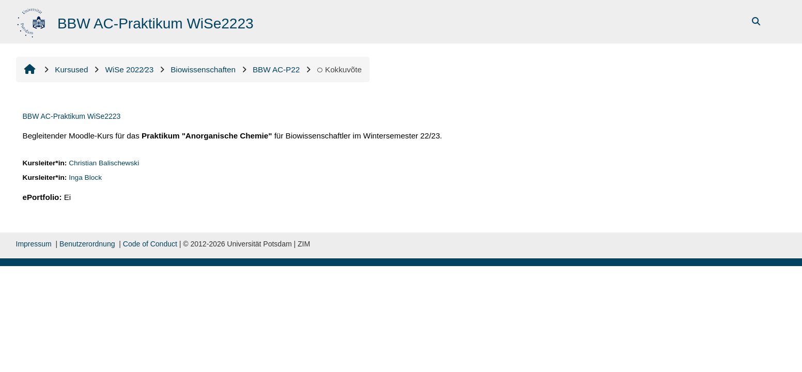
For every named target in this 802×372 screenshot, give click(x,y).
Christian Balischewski (104, 163)
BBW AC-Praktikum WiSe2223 (72, 116)
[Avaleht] (32, 21)
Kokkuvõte (339, 69)
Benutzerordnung (87, 244)
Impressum (34, 244)
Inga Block (85, 177)
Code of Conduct (150, 244)
